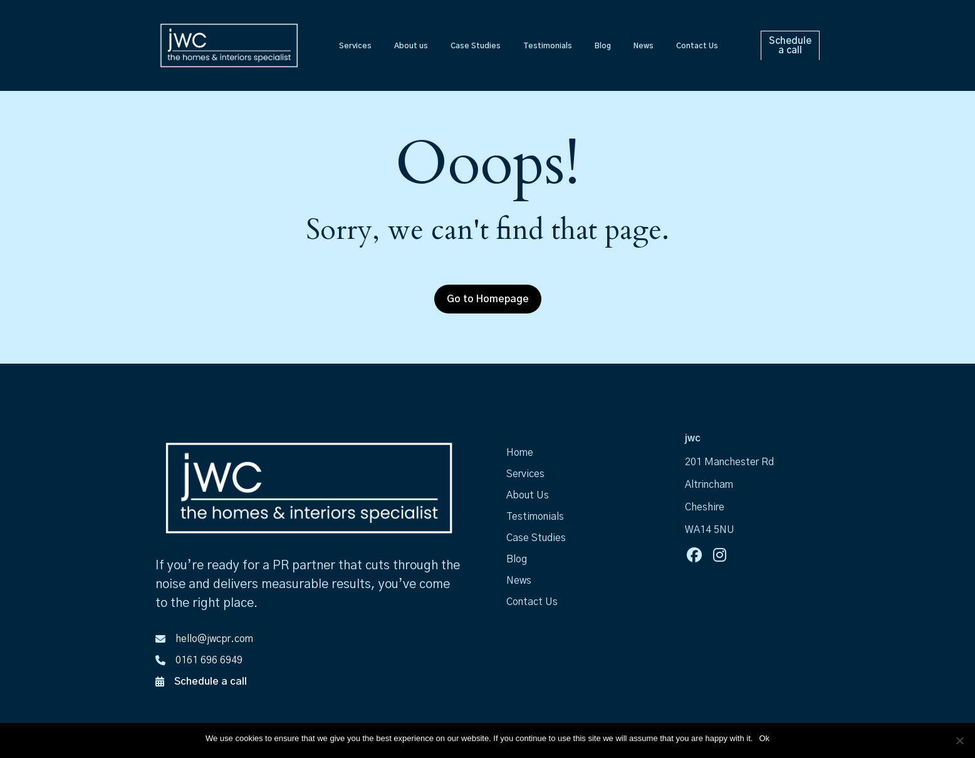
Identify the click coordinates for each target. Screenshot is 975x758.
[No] (959, 740)
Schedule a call (210, 681)
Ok (764, 738)
